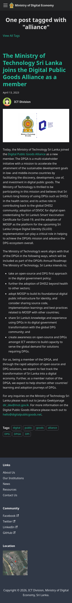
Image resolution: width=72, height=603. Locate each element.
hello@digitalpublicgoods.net (22, 414)
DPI (27, 434)
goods (40, 428)
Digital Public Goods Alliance (27, 154)
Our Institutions (13, 478)
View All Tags (11, 36)
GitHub (9, 533)
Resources (9, 489)
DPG (7, 434)
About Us (9, 472)
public (28, 428)
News (6, 484)
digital (16, 428)
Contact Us (10, 495)
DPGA (17, 434)
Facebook (11, 516)
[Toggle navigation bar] (5, 5)
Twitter (9, 521)
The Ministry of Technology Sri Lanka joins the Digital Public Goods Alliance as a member (34, 70)
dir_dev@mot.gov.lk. (16, 405)
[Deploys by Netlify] (15, 574)
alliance (52, 428)
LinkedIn (10, 527)
